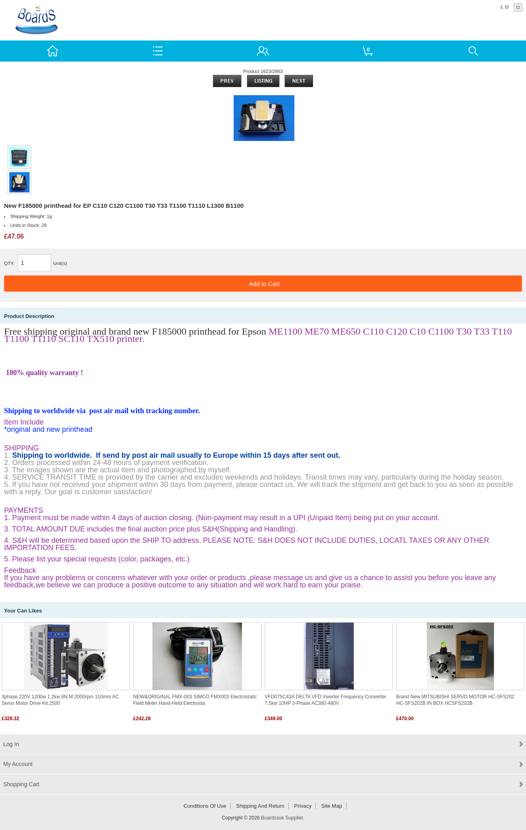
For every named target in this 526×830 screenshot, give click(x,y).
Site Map (331, 806)
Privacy (303, 806)
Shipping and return (260, 806)
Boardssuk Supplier (282, 818)
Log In (11, 744)
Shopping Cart (21, 784)
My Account (17, 764)
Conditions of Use (204, 806)
